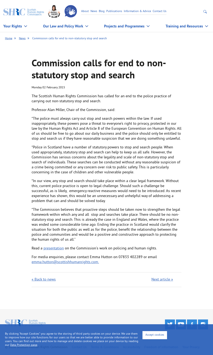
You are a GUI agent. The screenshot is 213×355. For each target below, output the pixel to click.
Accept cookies (154, 335)
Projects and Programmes (124, 26)
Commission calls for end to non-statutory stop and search (69, 38)
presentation (53, 248)
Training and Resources (184, 26)
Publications (114, 11)
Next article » (162, 279)
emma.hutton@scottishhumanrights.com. (65, 262)
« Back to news (44, 279)
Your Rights (12, 26)
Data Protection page (23, 345)
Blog (102, 11)
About (85, 11)
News (93, 11)
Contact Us (159, 11)
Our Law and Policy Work (63, 26)
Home (8, 38)
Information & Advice (137, 11)
